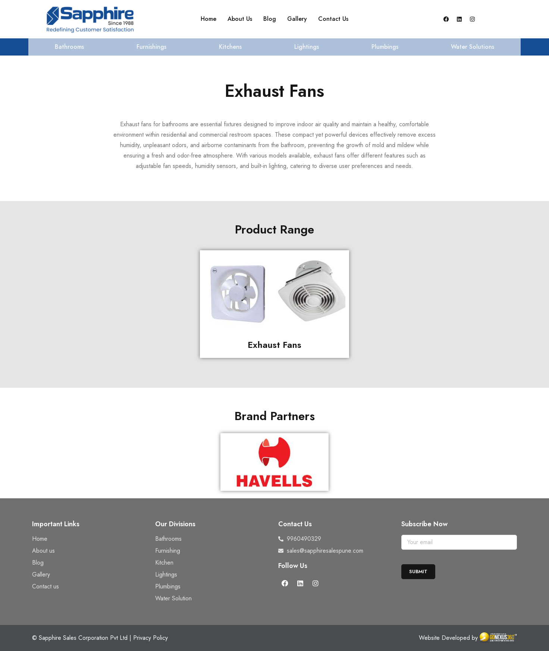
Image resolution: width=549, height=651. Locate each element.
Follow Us (292, 566)
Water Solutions (472, 46)
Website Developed (444, 637)
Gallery (297, 19)
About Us (240, 19)
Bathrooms (69, 46)
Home (208, 19)
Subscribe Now (424, 524)
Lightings (306, 46)
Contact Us (333, 19)
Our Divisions (175, 524)
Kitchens (230, 46)
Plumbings (384, 46)
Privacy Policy (150, 637)
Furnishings (151, 46)
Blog (269, 19)
